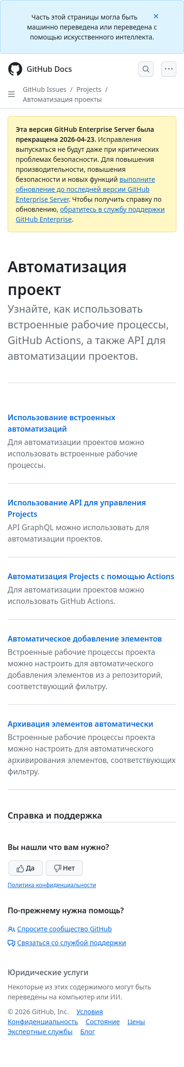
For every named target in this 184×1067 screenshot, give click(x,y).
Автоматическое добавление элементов (85, 638)
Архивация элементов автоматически (81, 724)
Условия (90, 1011)
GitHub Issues (45, 89)
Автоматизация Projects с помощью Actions (91, 576)
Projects (89, 89)
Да (26, 867)
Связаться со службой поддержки (67, 942)
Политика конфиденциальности (52, 885)
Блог (87, 1031)
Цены (136, 1021)
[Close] (157, 15)
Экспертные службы (40, 1031)
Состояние (103, 1021)
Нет (64, 867)
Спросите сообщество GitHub (60, 928)
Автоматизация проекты (62, 99)
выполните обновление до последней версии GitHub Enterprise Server (85, 189)
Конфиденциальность (43, 1021)
